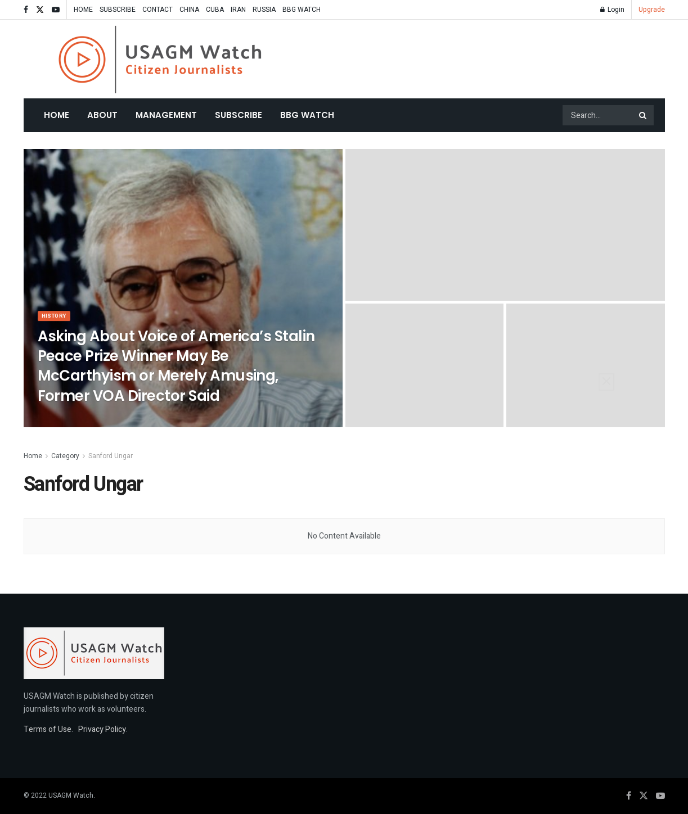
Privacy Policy (102, 729)
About (102, 115)
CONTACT (157, 9)
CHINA (189, 9)
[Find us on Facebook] (628, 796)
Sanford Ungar (110, 456)
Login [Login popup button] (612, 9)
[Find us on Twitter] (643, 796)
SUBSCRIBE (118, 9)
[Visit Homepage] (160, 59)
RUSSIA (264, 9)
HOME (83, 9)
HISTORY (56, 322)
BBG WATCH (301, 9)
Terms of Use (47, 729)
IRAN (238, 9)
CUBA (215, 9)
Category (65, 456)
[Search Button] (643, 115)
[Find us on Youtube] (660, 796)
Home (56, 115)
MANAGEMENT (166, 115)
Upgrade (651, 9)
